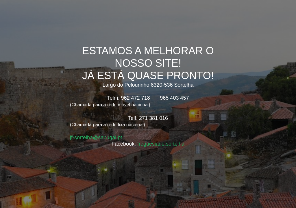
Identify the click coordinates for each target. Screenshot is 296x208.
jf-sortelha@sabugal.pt (96, 137)
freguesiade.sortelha (160, 144)
